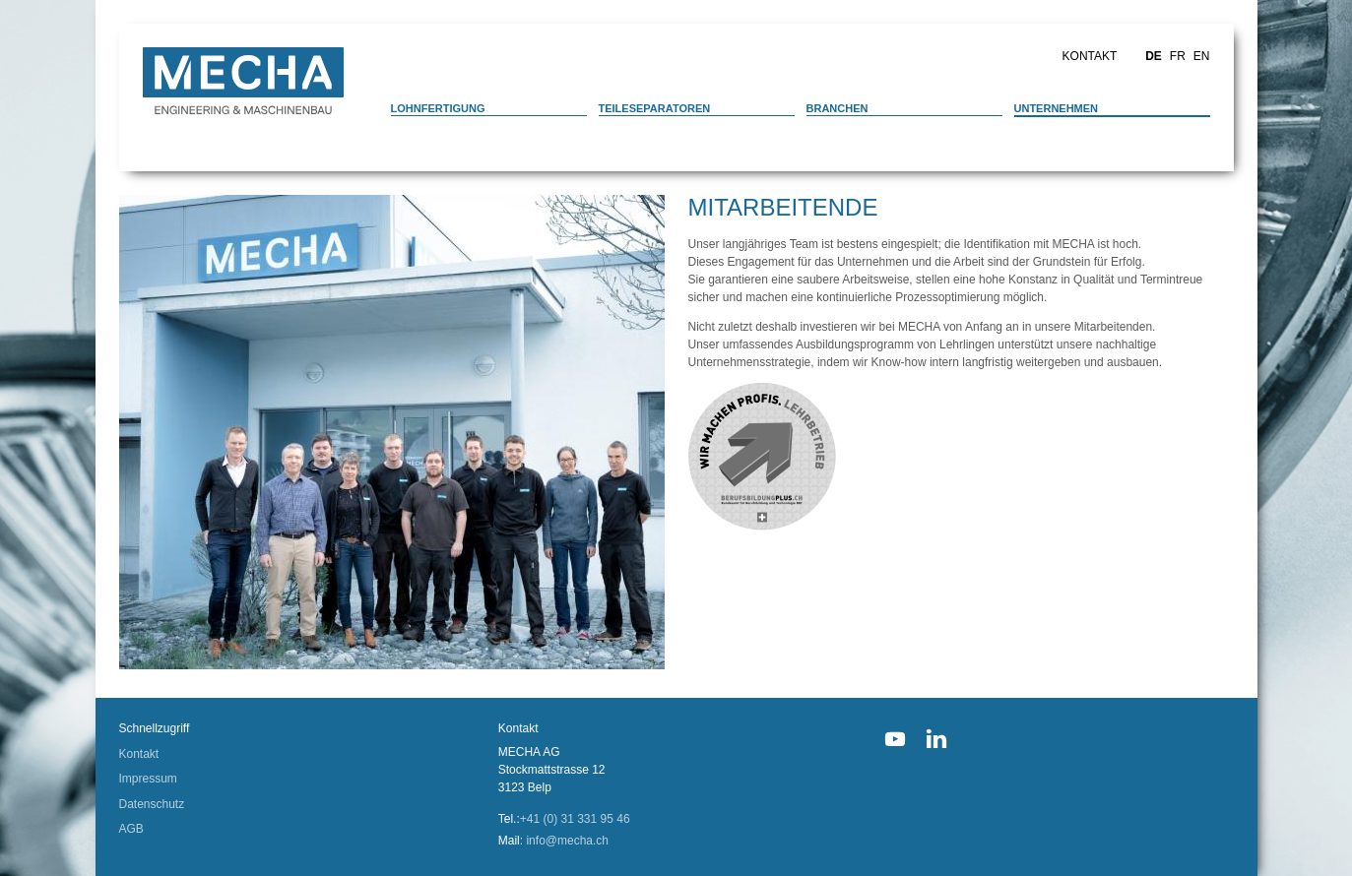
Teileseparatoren (655, 108)
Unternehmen (1056, 108)
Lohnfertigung (438, 108)
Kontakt (1090, 56)
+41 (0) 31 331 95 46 (575, 819)
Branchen (837, 108)
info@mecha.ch (567, 840)
